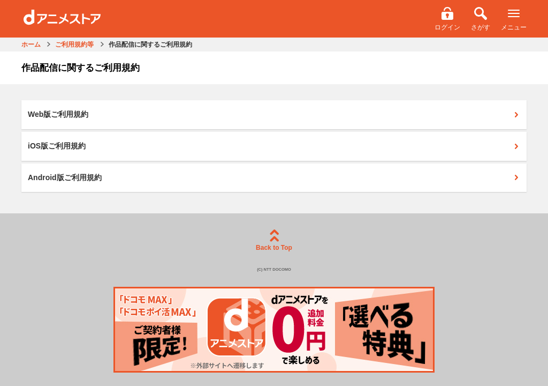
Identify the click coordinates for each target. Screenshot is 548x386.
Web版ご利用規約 (273, 114)
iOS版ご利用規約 (273, 146)
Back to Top (274, 240)
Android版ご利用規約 (273, 177)
